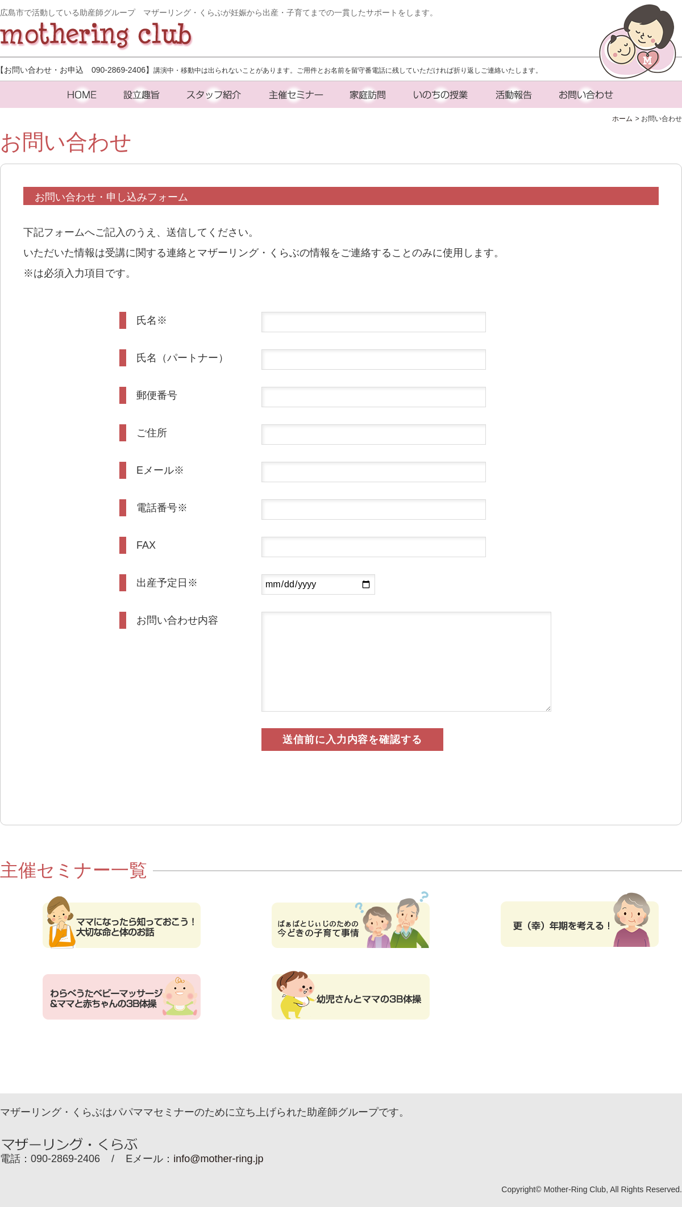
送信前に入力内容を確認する (352, 739)
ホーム (622, 119)
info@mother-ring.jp (218, 1158)
